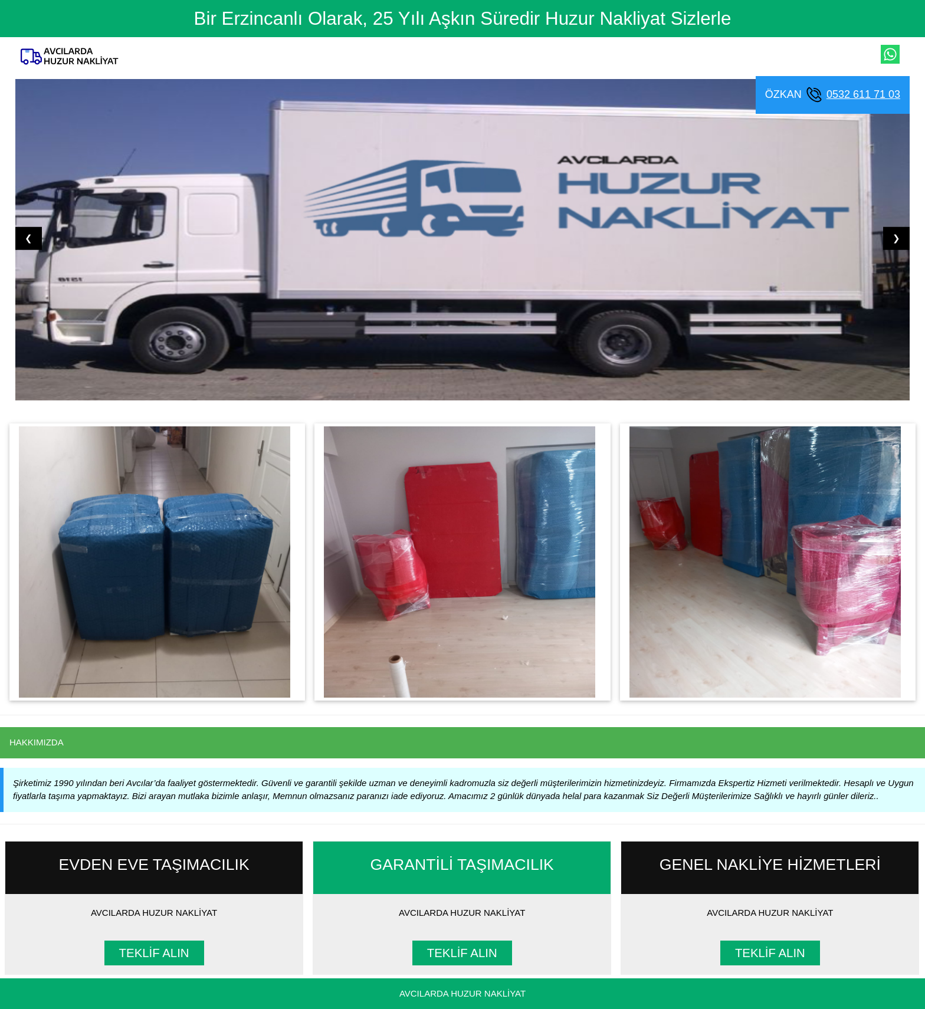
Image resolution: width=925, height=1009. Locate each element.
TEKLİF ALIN (154, 952)
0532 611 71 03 (863, 94)
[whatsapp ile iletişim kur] (890, 54)
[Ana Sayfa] (70, 56)
